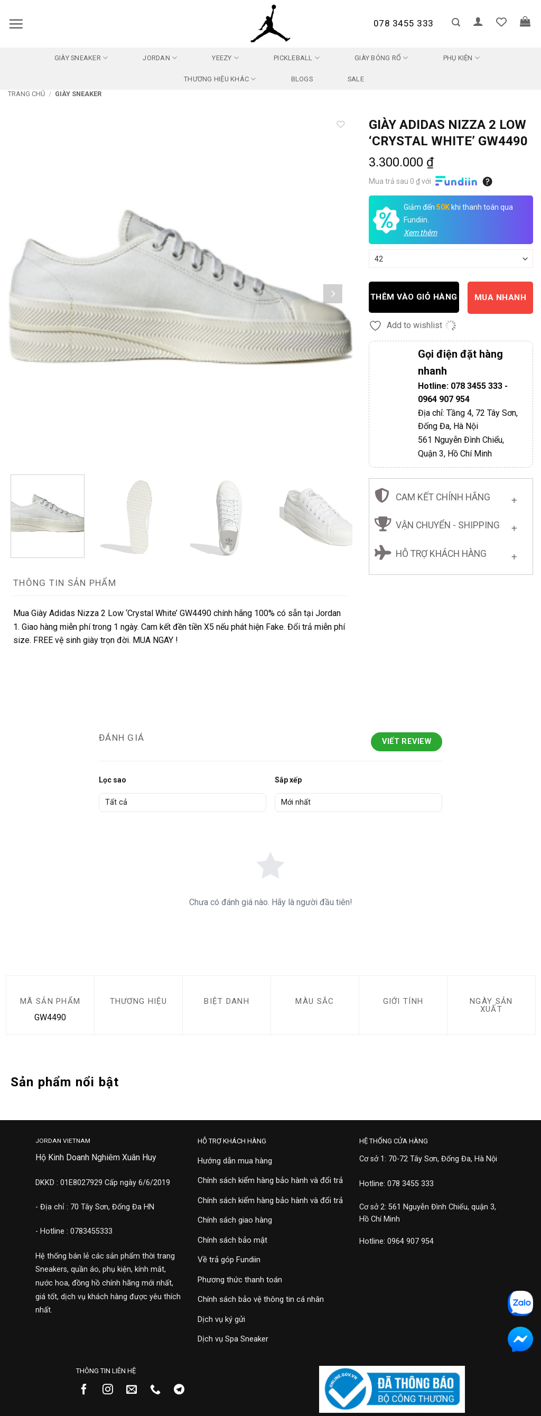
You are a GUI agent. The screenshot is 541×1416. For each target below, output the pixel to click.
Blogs (302, 79)
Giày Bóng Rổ (381, 58)
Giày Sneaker (81, 58)
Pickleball (297, 58)
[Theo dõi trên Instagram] (111, 1390)
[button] (16, 24)
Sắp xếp (288, 780)
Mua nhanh (500, 297)
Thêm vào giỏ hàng (414, 297)
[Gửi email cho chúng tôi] (135, 1390)
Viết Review (406, 741)
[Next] (332, 294)
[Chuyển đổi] (514, 498)
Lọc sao (112, 780)
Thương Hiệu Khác (220, 79)
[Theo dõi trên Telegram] (183, 1390)
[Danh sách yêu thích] (501, 22)
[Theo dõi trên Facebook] (88, 1390)
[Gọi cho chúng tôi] (159, 1390)
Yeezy (225, 58)
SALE (356, 79)
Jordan (160, 58)
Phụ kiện (461, 58)
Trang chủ (26, 94)
